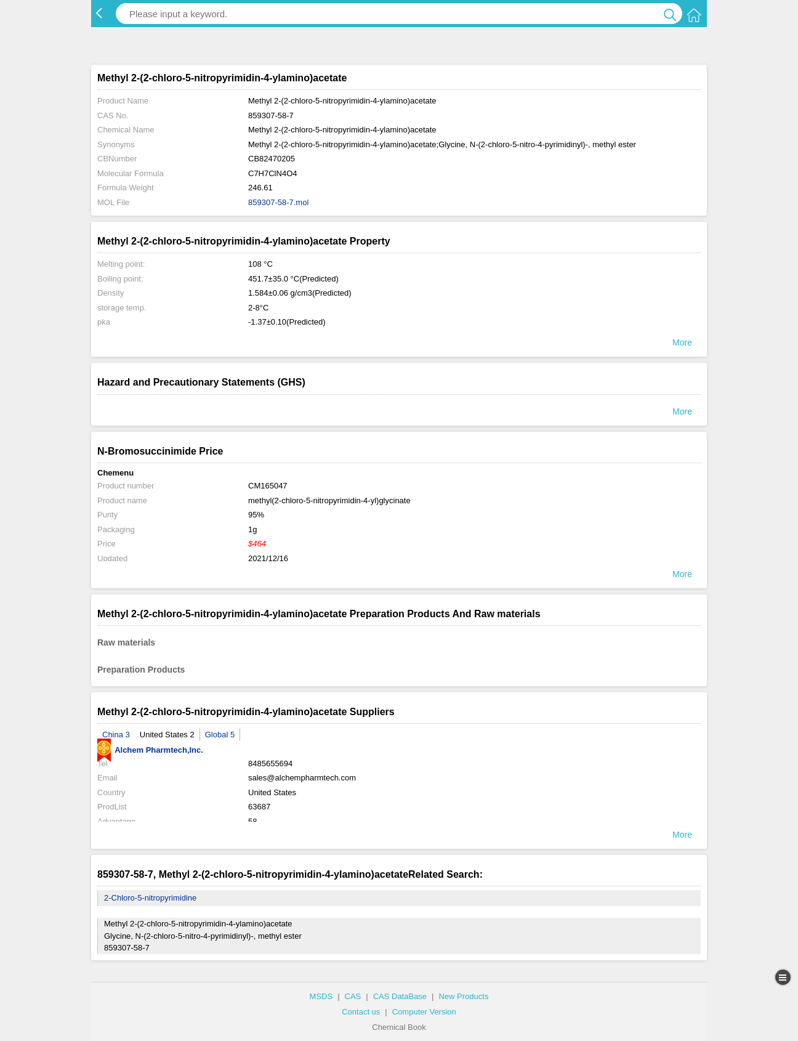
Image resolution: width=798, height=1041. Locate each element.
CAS (353, 996)
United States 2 (167, 734)
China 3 (116, 734)
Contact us (361, 1011)
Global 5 (220, 734)
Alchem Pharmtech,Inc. (150, 750)
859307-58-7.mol (278, 202)
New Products (463, 996)
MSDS (321, 996)
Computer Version (424, 1011)
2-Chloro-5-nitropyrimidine (150, 897)
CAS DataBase (400, 996)
